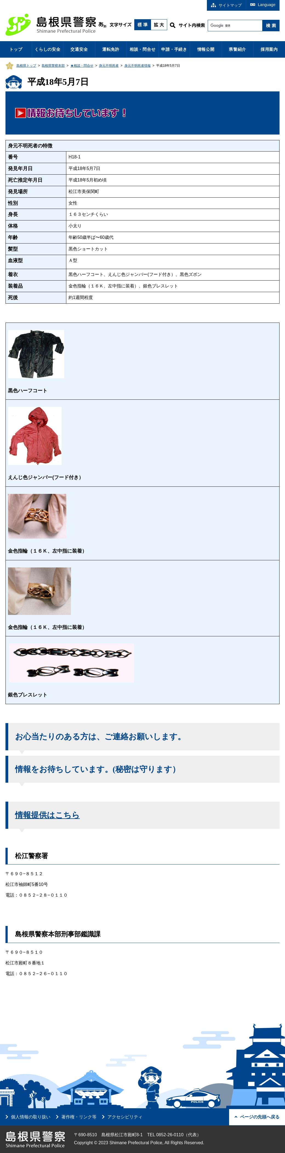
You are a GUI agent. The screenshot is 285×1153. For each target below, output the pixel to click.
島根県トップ (26, 66)
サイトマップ (226, 5)
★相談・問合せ (81, 66)
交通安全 (79, 49)
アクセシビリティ (124, 1117)
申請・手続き (174, 49)
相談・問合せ (143, 49)
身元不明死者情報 (137, 66)
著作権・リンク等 (78, 1117)
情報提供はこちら (47, 815)
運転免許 (110, 49)
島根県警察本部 (53, 66)
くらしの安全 (48, 49)
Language (262, 4)
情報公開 (206, 49)
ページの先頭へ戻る (257, 1117)
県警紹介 (237, 49)
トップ (15, 49)
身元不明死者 (109, 66)
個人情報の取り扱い (30, 1117)
